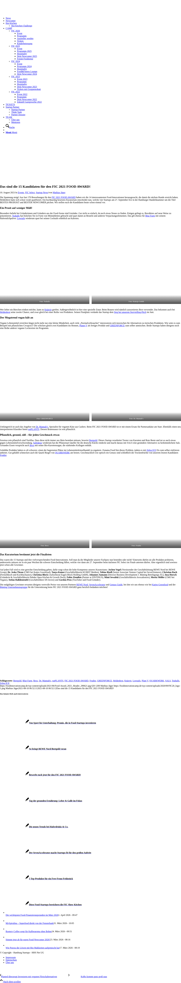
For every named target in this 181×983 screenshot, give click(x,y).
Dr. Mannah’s (42, 427)
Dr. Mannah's (45, 681)
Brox (32, 445)
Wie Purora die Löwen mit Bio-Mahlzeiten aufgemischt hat (32, 948)
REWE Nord (82, 584)
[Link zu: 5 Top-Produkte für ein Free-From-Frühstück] (36, 878)
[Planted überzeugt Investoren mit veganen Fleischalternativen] (34, 976)
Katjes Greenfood (160, 584)
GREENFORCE (117, 325)
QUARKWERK (62, 452)
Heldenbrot (5, 312)
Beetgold (93, 440)
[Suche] (10, 127)
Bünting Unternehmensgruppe (13, 587)
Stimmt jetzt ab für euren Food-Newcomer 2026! (28, 939)
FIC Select (30, 192)
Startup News (42, 192)
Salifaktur (37, 443)
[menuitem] (93, 18)
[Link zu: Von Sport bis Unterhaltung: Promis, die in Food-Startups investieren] (48, 723)
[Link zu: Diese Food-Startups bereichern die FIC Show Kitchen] (41, 904)
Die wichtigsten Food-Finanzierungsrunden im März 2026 (32, 915)
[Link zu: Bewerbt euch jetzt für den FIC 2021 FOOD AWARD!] (40, 775)
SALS (168, 681)
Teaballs (16, 216)
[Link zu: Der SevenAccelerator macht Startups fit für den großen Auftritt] (45, 853)
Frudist (3, 455)
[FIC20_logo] (21, 13)
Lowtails (21, 218)
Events (21, 192)
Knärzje (48, 309)
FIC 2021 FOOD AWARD (64, 197)
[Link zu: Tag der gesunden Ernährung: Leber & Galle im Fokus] (41, 801)
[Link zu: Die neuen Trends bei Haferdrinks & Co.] (34, 827)
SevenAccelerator (97, 584)
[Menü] (11, 132)
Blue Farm (150, 216)
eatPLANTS (33, 429)
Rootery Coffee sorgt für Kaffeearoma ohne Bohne (29, 931)
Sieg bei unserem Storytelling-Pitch (130, 312)
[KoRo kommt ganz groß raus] (87, 976)
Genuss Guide (116, 584)
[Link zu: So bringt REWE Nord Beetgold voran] (33, 749)
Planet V (83, 325)
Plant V (145, 681)
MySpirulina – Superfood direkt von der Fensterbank (30, 923)
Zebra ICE (151, 450)
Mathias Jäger (59, 192)
